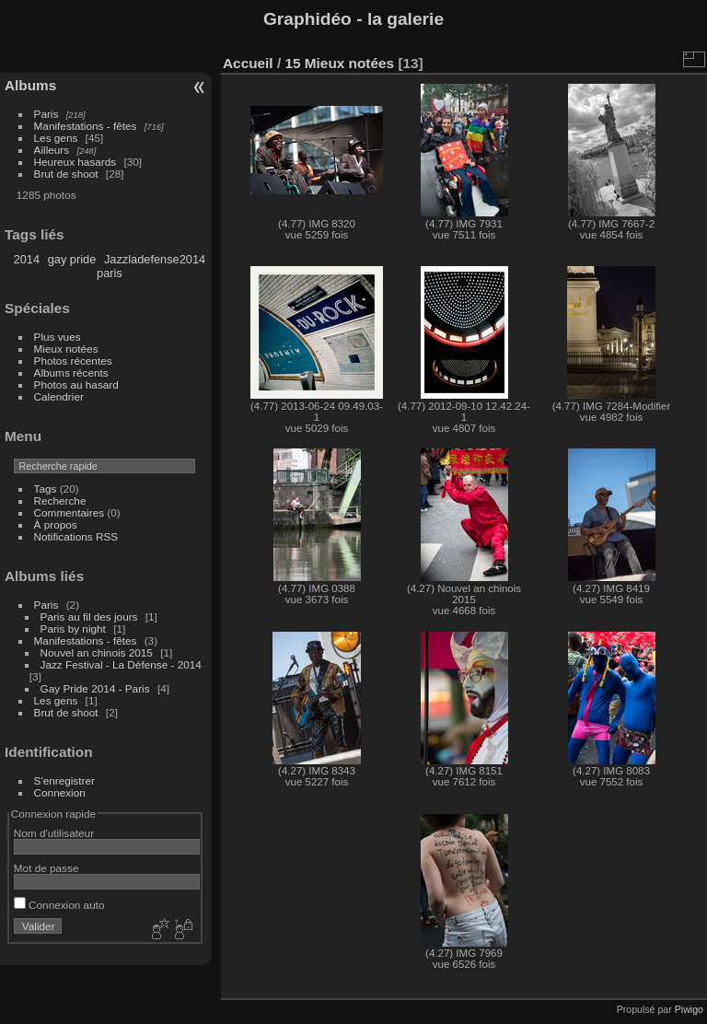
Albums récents (71, 372)
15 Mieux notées (339, 63)
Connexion (60, 792)
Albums (30, 85)
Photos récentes (73, 361)
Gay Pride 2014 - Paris (95, 688)
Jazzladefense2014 (154, 259)
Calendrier (59, 396)
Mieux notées (66, 349)
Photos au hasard (76, 384)
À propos (55, 524)
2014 (27, 259)
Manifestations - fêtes (85, 126)
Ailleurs (52, 150)
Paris (46, 114)
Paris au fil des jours (89, 617)
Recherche (60, 500)
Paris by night (73, 628)
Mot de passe (46, 868)
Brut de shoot (66, 174)
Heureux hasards (75, 162)
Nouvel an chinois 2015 (97, 652)
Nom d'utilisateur (54, 833)
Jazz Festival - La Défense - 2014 (121, 664)
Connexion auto (59, 905)
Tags (45, 489)
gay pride (72, 259)
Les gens (56, 138)
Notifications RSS (76, 536)
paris (109, 273)
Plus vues (57, 337)
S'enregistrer (64, 780)
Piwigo (689, 1009)
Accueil (248, 63)
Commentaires (69, 512)
